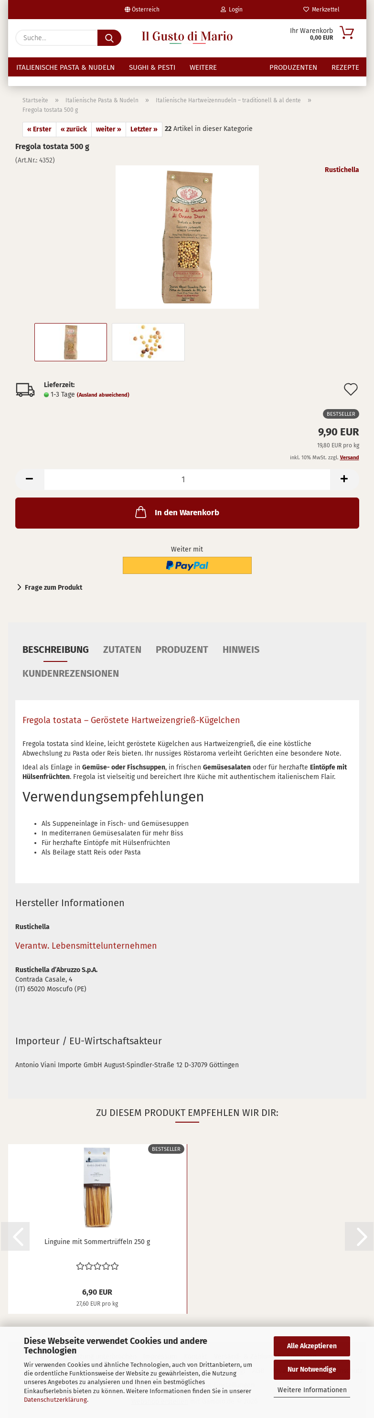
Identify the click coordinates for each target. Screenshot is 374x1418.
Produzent (182, 649)
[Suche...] (109, 38)
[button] (29, 479)
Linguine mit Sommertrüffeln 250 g (97, 1242)
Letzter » (144, 129)
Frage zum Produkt (53, 588)
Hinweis (241, 649)
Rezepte (345, 67)
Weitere (203, 67)
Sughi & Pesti (152, 67)
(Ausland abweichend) (103, 395)
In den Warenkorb (176, 512)
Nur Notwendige (312, 1369)
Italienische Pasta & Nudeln (65, 67)
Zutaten (122, 649)
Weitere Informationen (312, 1390)
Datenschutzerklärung (55, 1399)
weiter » (108, 129)
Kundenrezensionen (70, 673)
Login (232, 9)
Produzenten (293, 67)
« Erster (39, 129)
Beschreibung (55, 649)
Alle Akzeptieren (312, 1346)
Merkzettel (321, 9)
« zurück (74, 129)
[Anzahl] (187, 479)
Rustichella (342, 170)
